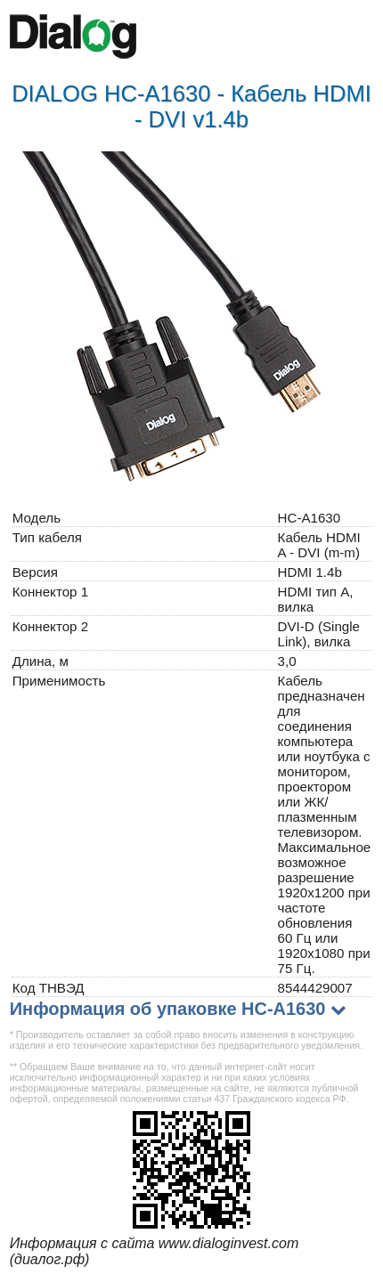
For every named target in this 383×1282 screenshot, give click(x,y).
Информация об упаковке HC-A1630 (168, 1008)
